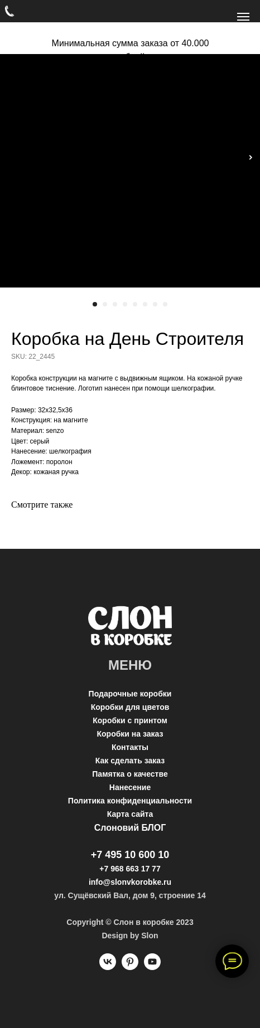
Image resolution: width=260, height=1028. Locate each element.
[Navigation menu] (243, 17)
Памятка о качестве (129, 773)
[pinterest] (130, 967)
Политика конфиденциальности (130, 800)
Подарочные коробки (130, 693)
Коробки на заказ (130, 733)
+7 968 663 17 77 (129, 868)
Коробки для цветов (130, 707)
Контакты (130, 747)
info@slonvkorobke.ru (130, 882)
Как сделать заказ (130, 760)
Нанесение (130, 787)
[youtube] (152, 967)
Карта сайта (130, 814)
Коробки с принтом (130, 720)
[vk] (107, 967)
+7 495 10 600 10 (130, 854)
